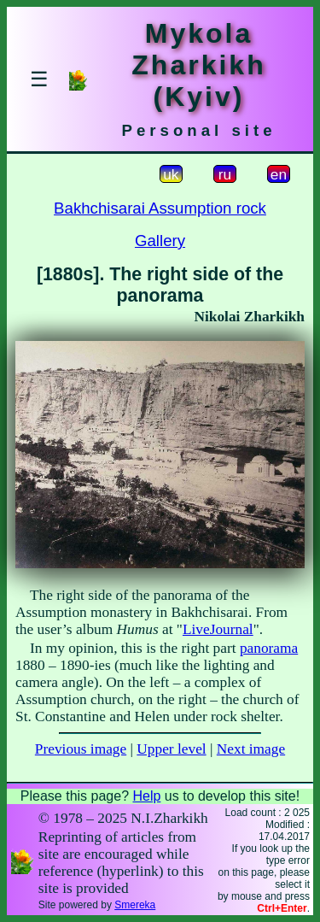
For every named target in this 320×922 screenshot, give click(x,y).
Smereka (134, 905)
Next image (251, 749)
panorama (269, 648)
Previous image (80, 749)
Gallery (160, 241)
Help (146, 796)
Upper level (171, 749)
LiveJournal (218, 629)
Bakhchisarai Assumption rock (160, 208)
